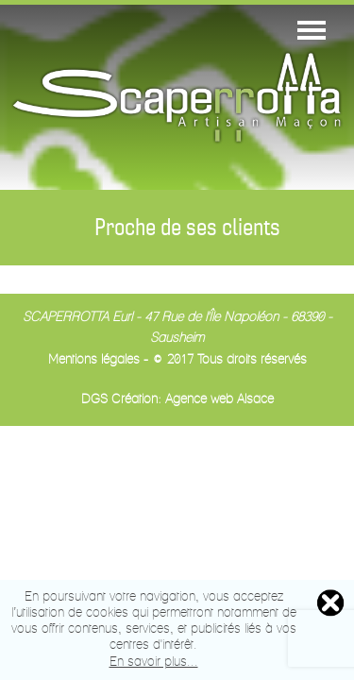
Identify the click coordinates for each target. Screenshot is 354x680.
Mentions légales (94, 360)
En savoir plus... (154, 662)
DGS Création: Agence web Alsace (177, 400)
